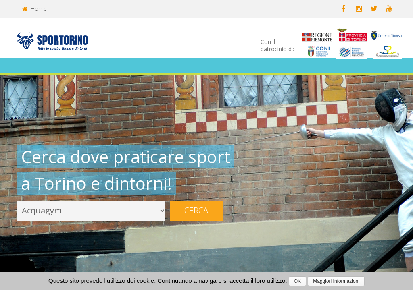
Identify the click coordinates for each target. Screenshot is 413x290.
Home (34, 8)
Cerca (196, 210)
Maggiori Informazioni (336, 281)
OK (297, 281)
